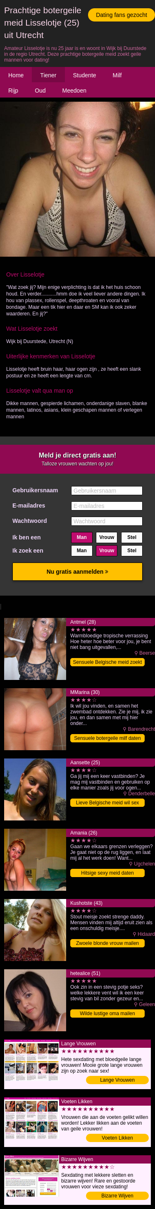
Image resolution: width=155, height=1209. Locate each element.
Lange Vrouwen (117, 1080)
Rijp (13, 90)
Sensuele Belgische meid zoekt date (107, 662)
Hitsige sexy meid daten (107, 873)
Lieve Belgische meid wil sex (107, 803)
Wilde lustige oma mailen (107, 1013)
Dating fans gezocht (121, 15)
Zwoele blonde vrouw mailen (107, 943)
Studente (84, 75)
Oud (40, 90)
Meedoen (74, 90)
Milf (117, 75)
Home (16, 75)
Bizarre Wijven (117, 1196)
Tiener (48, 75)
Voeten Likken (117, 1138)
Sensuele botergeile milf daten (107, 738)
